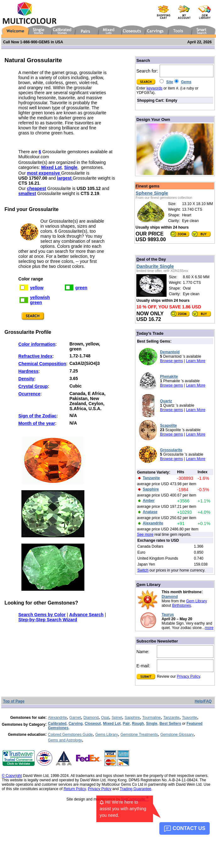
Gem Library (196, 601)
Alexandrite (57, 717)
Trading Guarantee (135, 789)
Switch (142, 570)
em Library (148, 584)
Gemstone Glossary (177, 734)
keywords (154, 88)
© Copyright (12, 775)
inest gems (148, 186)
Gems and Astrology (65, 740)
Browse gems (171, 361)
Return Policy (75, 789)
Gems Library (106, 734)
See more (145, 534)
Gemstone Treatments (139, 734)
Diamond (170, 596)
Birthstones (181, 605)
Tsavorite (189, 717)
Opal (105, 717)
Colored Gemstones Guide (70, 734)
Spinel (116, 717)
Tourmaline (151, 717)
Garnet (75, 717)
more (209, 628)
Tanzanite (171, 717)
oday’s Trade (149, 333)
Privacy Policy (188, 676)
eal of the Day (151, 259)
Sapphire (132, 717)
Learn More (195, 361)
